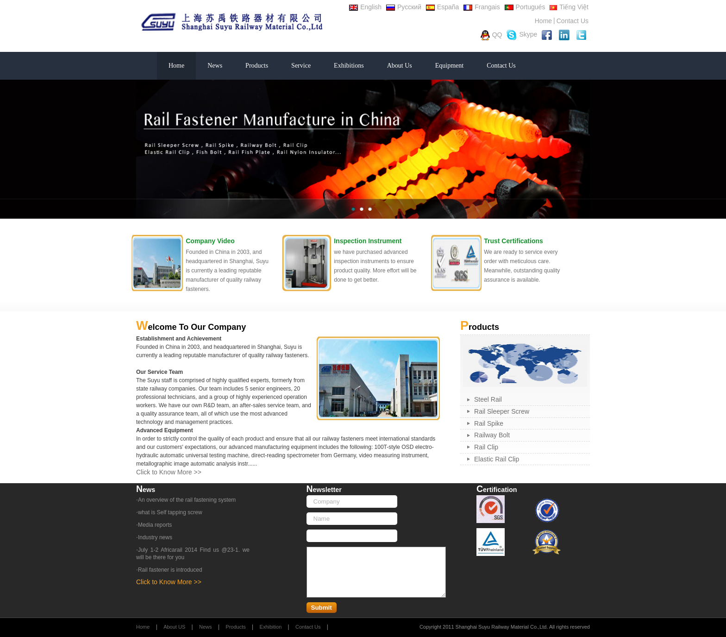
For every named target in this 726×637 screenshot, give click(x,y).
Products (256, 65)
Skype (522, 35)
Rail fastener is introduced (170, 570)
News (214, 65)
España (442, 7)
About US (174, 627)
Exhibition (271, 627)
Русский (403, 7)
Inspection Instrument (367, 241)
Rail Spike (488, 423)
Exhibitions (349, 65)
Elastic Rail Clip (496, 459)
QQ (491, 35)
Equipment (449, 65)
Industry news (155, 537)
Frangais (481, 7)
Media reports (155, 525)
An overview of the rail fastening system (187, 500)
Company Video (210, 241)
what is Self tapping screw (170, 512)
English (365, 7)
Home (543, 21)
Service (301, 65)
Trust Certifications (513, 241)
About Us (399, 65)
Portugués (525, 7)
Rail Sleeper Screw (501, 411)
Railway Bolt (492, 435)
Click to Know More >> (168, 472)
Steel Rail (488, 399)
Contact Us (572, 21)
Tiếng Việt (569, 7)
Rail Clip (486, 447)
